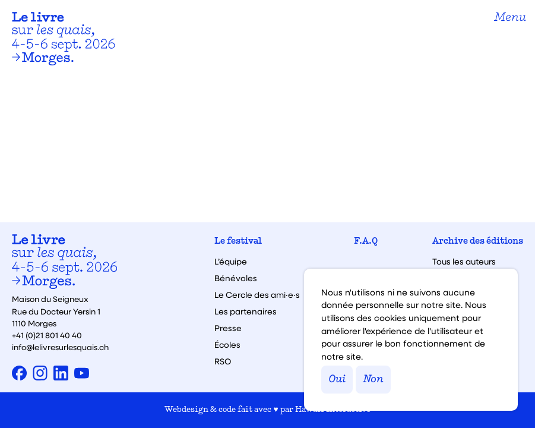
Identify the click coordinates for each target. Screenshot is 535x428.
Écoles (227, 345)
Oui (337, 379)
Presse (228, 328)
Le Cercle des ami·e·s (257, 295)
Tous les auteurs (464, 261)
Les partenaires (245, 311)
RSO (222, 361)
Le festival (238, 241)
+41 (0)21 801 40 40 (47, 335)
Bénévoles (235, 278)
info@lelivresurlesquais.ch (60, 347)
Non (373, 379)
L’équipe (230, 261)
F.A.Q (366, 241)
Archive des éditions (477, 241)
